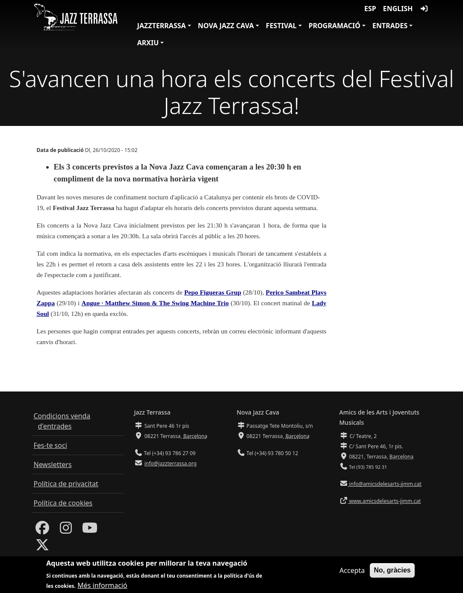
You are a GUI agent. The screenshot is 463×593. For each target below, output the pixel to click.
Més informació (102, 586)
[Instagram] (65, 530)
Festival (281, 25)
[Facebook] (42, 530)
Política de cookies (63, 503)
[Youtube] (89, 530)
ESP (370, 8)
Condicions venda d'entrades (62, 421)
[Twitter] (42, 547)
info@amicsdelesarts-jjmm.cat (385, 484)
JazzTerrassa (161, 25)
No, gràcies (392, 571)
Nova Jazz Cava (226, 25)
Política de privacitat (66, 483)
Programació (334, 25)
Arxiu (148, 42)
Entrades (389, 25)
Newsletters (53, 464)
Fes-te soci (50, 445)
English (398, 8)
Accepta (352, 571)
